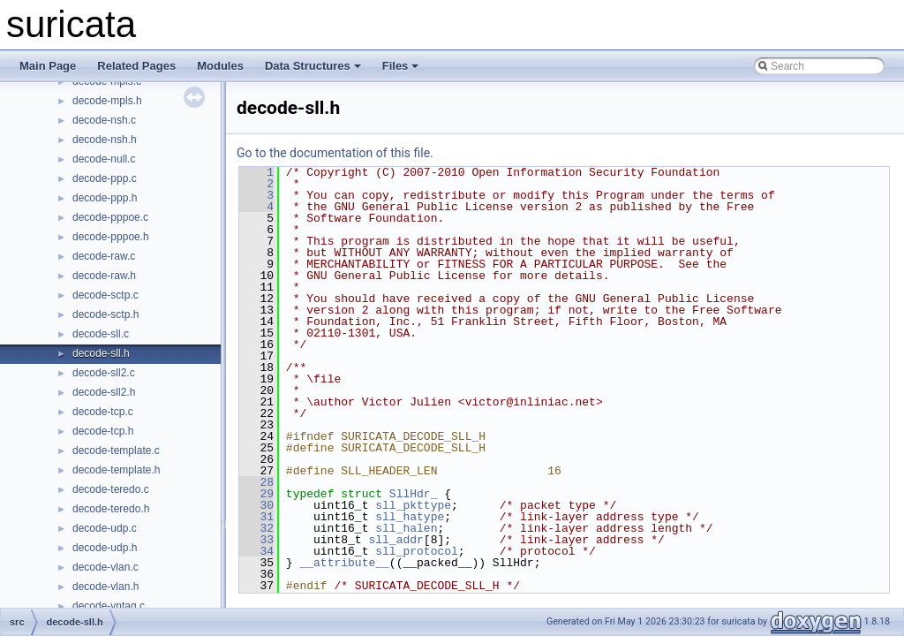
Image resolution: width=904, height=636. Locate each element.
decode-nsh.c (104, 120)
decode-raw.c (103, 256)
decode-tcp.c (102, 411)
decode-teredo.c (110, 489)
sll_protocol (416, 551)
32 (256, 528)
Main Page (47, 65)
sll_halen (406, 528)
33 (256, 540)
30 (256, 505)
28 (256, 482)
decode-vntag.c (108, 606)
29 (256, 494)
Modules (220, 65)
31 (256, 517)
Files (400, 65)
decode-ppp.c (104, 178)
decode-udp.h (104, 547)
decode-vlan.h (105, 586)
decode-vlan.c (105, 567)
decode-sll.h (101, 353)
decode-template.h (116, 470)
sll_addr (395, 540)
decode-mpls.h (107, 101)
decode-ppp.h (104, 198)
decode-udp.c (104, 528)
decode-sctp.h (105, 314)
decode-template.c (116, 450)
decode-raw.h (104, 275)
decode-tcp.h (102, 431)
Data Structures (313, 65)
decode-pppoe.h (110, 237)
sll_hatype (409, 517)
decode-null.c (103, 159)
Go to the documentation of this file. (335, 153)
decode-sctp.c (105, 295)
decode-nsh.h (104, 139)
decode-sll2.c (103, 373)
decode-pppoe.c (110, 217)
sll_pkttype (413, 505)
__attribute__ (343, 563)
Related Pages (136, 65)
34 (256, 551)
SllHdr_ (413, 494)
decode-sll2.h (103, 392)
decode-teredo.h (110, 509)
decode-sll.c (100, 334)
